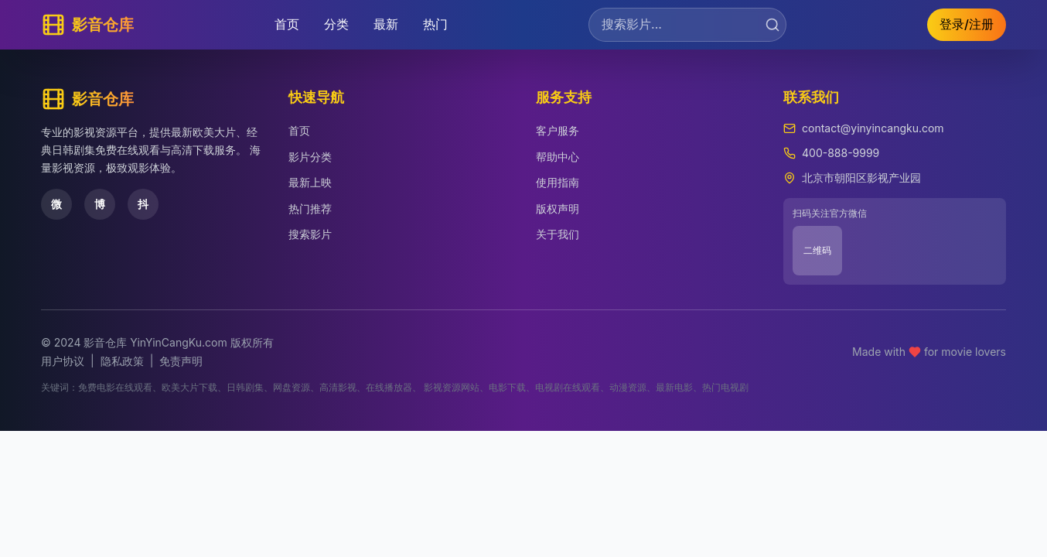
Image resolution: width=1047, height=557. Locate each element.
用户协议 (62, 360)
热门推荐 (310, 208)
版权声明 (557, 208)
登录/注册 (967, 24)
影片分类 (310, 156)
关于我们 (557, 234)
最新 (385, 24)
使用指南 (557, 182)
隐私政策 (122, 360)
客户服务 (557, 130)
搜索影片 (310, 234)
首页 (287, 24)
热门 (435, 24)
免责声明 (181, 360)
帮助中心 (557, 156)
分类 (336, 24)
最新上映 (310, 182)
